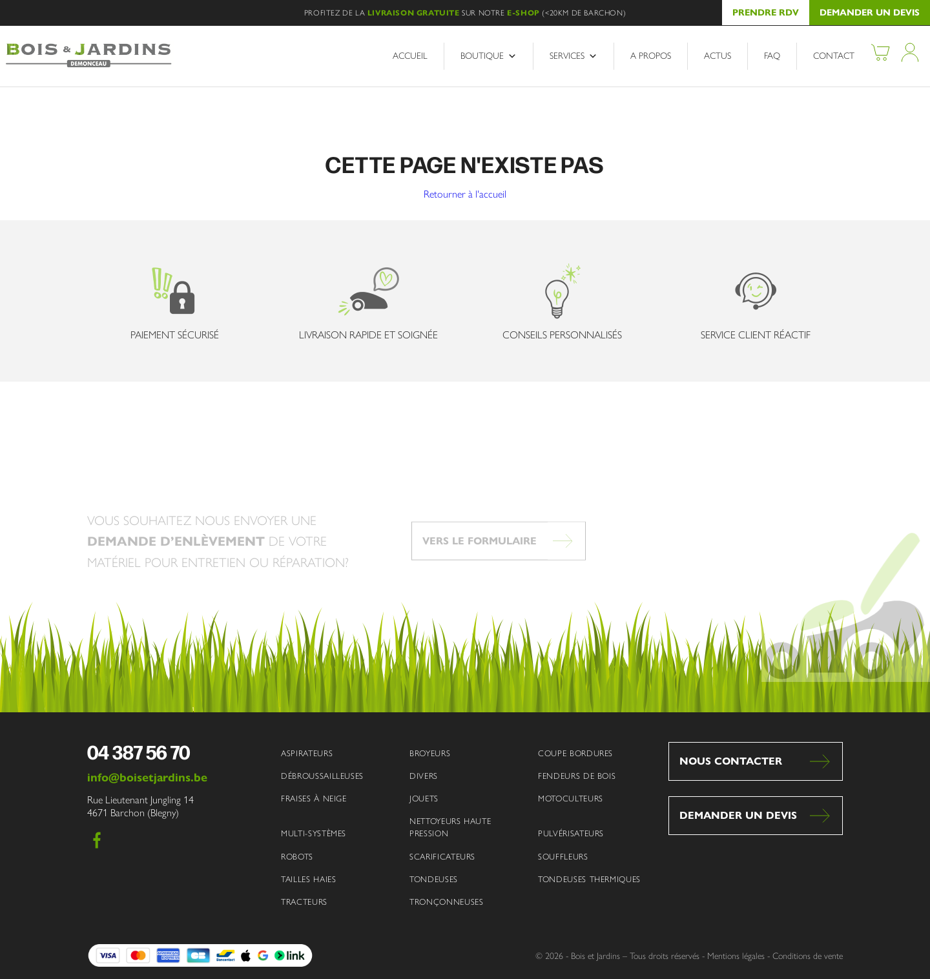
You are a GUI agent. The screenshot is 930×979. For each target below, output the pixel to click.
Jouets (424, 798)
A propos (650, 55)
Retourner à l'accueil (465, 194)
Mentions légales (736, 956)
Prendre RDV (765, 12)
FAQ (772, 55)
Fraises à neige (314, 798)
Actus (717, 55)
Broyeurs (429, 753)
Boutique (488, 56)
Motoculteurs (570, 798)
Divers (423, 776)
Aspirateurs (307, 753)
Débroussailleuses (322, 776)
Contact (833, 55)
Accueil (410, 55)
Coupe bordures (575, 753)
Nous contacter (730, 761)
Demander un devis (870, 12)
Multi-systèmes (313, 833)
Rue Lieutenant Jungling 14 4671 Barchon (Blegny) (140, 806)
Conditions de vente (807, 956)
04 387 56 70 (138, 751)
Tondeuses (433, 879)
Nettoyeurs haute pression (450, 827)
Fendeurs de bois (576, 776)
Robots (297, 856)
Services (573, 56)
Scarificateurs (442, 856)
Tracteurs (304, 902)
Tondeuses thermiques (589, 879)
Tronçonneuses (446, 902)
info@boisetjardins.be (147, 777)
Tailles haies (308, 879)
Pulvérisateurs (571, 833)
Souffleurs (563, 856)
